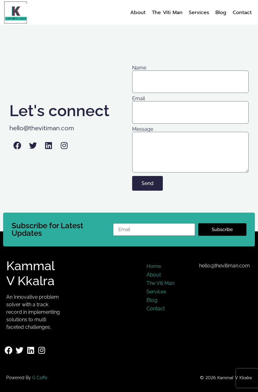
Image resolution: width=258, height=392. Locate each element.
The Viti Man (167, 12)
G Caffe (39, 377)
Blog (220, 12)
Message (142, 129)
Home (154, 266)
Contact (242, 12)
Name (139, 67)
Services (199, 12)
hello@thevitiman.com (41, 128)
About (138, 12)
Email (138, 98)
